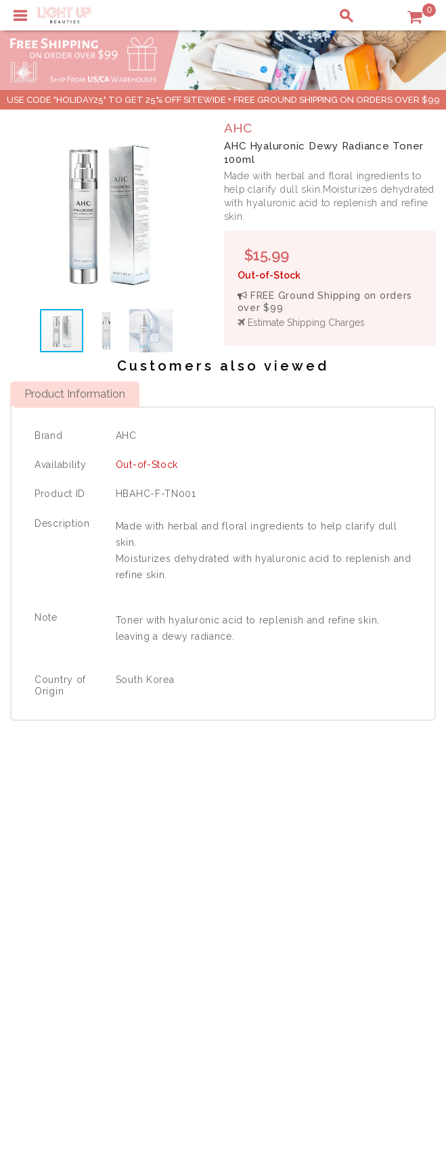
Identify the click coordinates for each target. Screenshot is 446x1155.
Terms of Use (204, 880)
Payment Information (66, 866)
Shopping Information (363, 852)
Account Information (360, 908)
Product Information (74, 393)
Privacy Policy (206, 866)
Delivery (37, 852)
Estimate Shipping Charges (301, 322)
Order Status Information (370, 894)
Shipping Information (361, 880)
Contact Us (43, 880)
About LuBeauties (214, 852)
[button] (189, 212)
